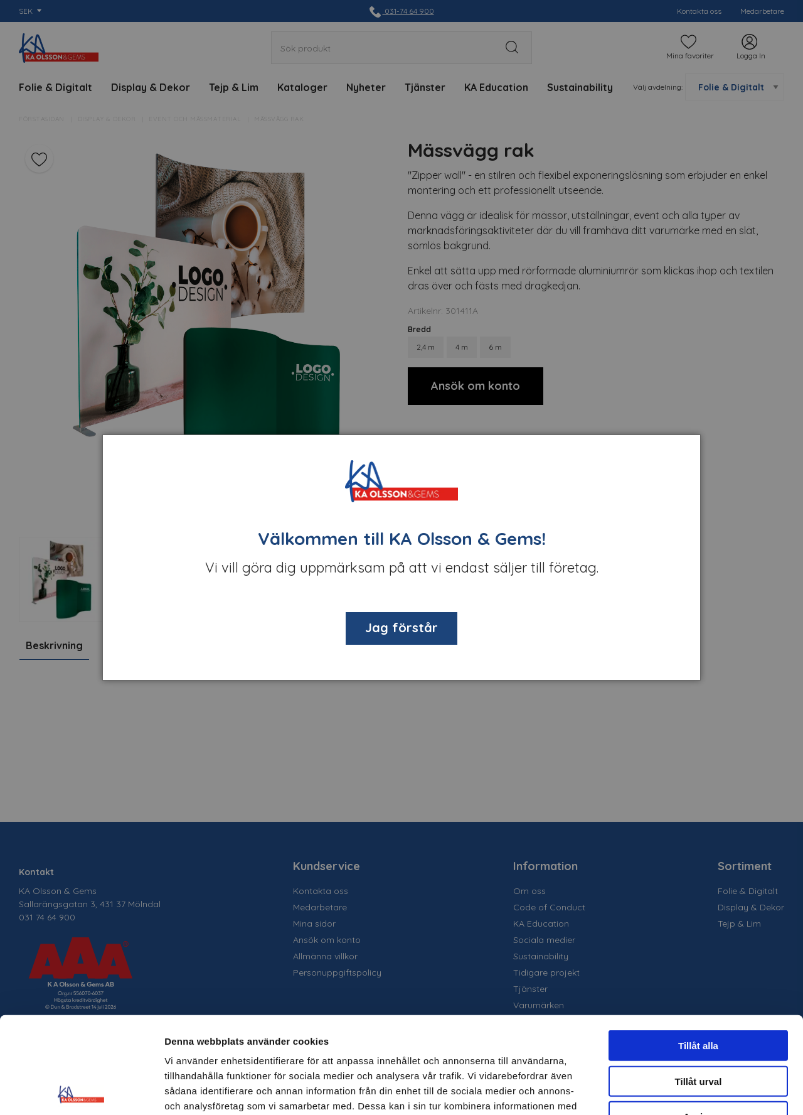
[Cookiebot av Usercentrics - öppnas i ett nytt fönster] (81, 1090)
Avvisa (698, 1020)
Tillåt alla (698, 949)
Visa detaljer (682, 1090)
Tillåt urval (698, 984)
